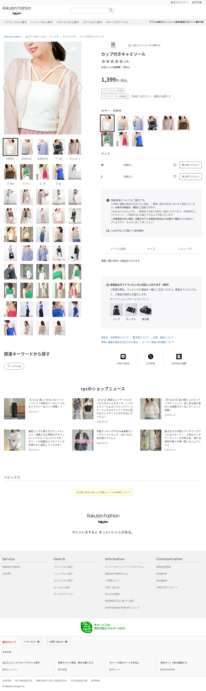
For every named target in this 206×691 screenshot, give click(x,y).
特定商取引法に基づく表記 (119, 600)
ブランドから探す (63, 566)
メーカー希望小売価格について (158, 342)
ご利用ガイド (112, 580)
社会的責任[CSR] (79, 680)
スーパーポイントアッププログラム (124, 566)
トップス (54, 36)
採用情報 (95, 680)
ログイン (147, 96)
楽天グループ (178, 2)
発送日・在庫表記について (115, 337)
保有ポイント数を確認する (173, 662)
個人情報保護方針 (24, 680)
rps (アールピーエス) (35, 36)
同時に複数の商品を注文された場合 (119, 342)
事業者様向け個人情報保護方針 (51, 680)
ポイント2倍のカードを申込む (124, 662)
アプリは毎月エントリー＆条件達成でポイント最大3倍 (176, 22)
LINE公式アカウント (167, 587)
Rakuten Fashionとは (116, 573)
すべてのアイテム (63, 594)
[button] (5, 88)
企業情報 (6, 680)
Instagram (161, 580)
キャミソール (69, 36)
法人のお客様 (112, 594)
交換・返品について (163, 337)
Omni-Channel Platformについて (122, 607)
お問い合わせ (112, 587)
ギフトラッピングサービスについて (129, 299)
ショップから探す (63, 573)
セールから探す (62, 587)
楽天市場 (197, 2)
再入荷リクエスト (191, 165)
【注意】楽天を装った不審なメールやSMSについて (103, 492)
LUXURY (6, 573)
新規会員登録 (163, 566)
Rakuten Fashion (33, 10)
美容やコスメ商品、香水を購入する (75, 662)
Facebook (161, 573)
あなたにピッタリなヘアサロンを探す (21, 662)
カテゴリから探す (63, 580)
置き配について (141, 337)
